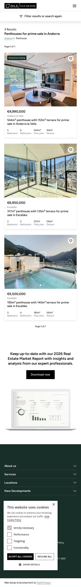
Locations (10, 482)
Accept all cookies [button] (20, 556)
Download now (40, 374)
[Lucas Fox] (20, 6)
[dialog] (31, 535)
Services (10, 474)
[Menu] (74, 6)
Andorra (8, 38)
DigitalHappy (44, 582)
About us (10, 466)
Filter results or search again (40, 16)
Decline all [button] (45, 556)
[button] (30, 564)
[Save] (71, 59)
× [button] (53, 504)
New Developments (17, 491)
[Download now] (40, 410)
